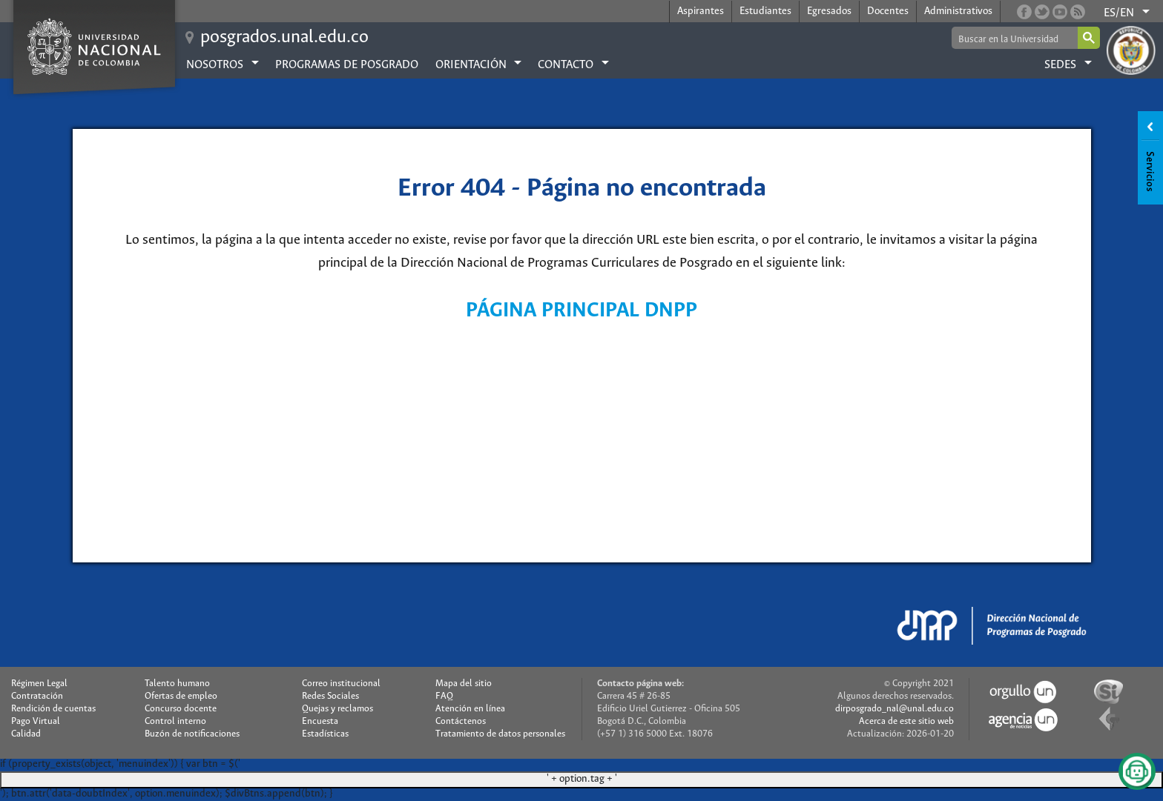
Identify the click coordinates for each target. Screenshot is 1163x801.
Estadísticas (325, 734)
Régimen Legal (39, 683)
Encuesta (320, 721)
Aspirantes (700, 11)
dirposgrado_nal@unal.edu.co (894, 709)
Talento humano (177, 683)
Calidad (26, 734)
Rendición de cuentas (53, 709)
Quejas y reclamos (337, 709)
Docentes (888, 11)
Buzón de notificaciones (192, 734)
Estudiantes (765, 11)
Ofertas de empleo (181, 696)
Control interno (175, 721)
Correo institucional (341, 683)
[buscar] (1014, 38)
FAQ (444, 696)
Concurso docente (181, 709)
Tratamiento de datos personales (500, 734)
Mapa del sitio (463, 683)
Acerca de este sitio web (906, 721)
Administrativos (958, 11)
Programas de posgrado (346, 65)
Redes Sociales (330, 696)
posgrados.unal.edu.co (284, 37)
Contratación (37, 696)
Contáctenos (460, 721)
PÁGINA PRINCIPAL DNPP (581, 310)
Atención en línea (470, 709)
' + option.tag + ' (582, 779)
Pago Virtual (35, 721)
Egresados (829, 11)
